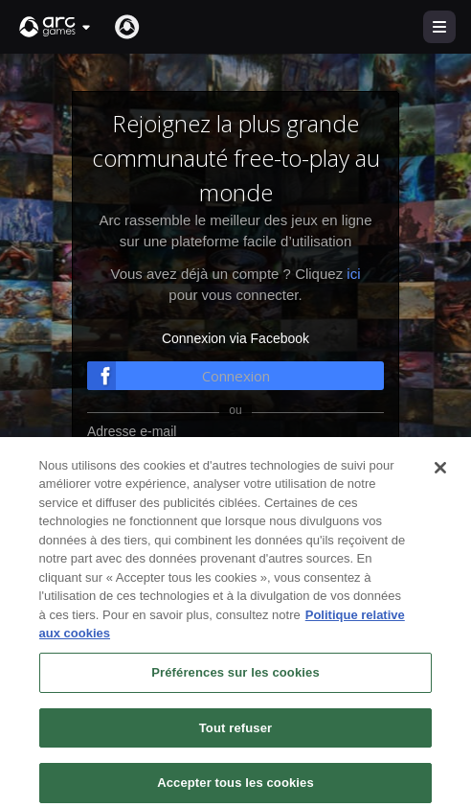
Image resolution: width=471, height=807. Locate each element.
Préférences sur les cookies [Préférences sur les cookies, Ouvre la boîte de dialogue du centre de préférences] (235, 692)
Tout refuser (235, 748)
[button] (55, 27)
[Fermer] (440, 488)
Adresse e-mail (131, 431)
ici (353, 273)
